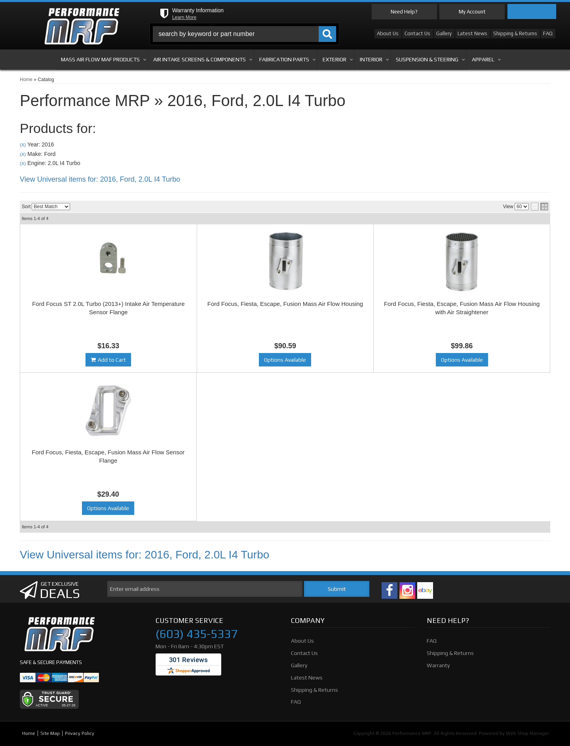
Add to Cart (112, 360)
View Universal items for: (100, 179)
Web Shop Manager (527, 733)
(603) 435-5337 (197, 634)
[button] (244, 34)
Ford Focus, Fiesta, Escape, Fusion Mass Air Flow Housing (285, 303)
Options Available (285, 360)
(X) (23, 144)
